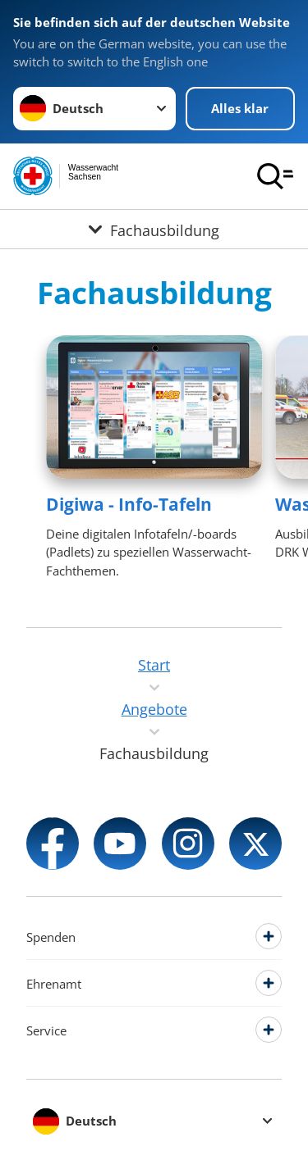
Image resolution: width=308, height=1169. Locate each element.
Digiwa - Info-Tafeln (129, 504)
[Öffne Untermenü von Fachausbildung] (154, 229)
